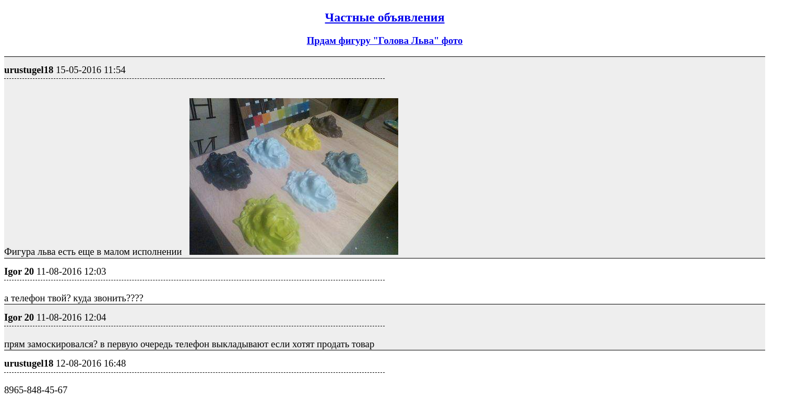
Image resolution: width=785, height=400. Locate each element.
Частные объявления (385, 17)
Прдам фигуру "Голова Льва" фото (385, 40)
